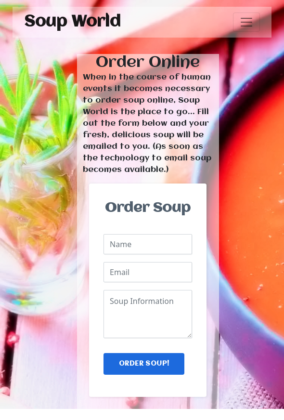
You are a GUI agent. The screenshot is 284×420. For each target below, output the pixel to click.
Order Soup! (144, 363)
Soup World (72, 22)
